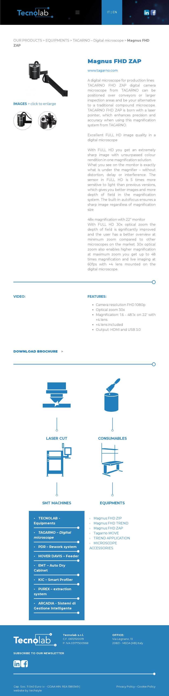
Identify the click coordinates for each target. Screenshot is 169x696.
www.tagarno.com (103, 70)
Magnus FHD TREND (111, 523)
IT (108, 12)
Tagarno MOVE (106, 533)
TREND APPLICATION (112, 538)
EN (115, 12)
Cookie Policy (146, 686)
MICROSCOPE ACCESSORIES (103, 545)
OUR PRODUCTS (27, 40)
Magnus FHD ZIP (108, 518)
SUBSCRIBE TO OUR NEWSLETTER (38, 653)
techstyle (35, 690)
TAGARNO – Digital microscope (98, 40)
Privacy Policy (125, 686)
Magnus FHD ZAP (108, 528)
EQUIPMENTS (57, 40)
